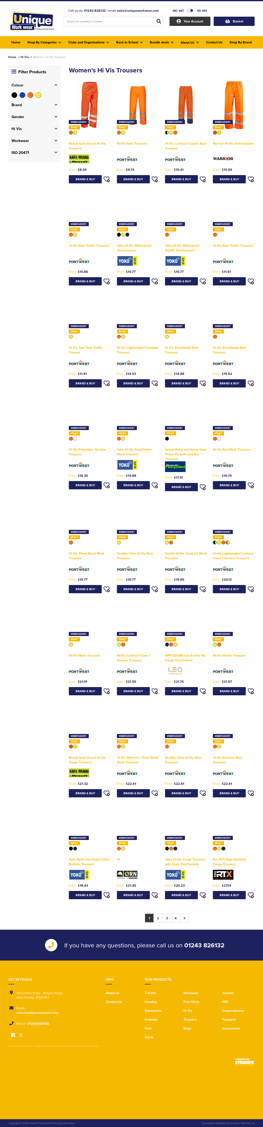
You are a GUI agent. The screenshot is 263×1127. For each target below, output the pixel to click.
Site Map (94, 1046)
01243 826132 (95, 10)
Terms (11, 1046)
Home (12, 57)
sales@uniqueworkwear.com (138, 10)
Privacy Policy (24, 1046)
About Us (113, 993)
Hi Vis (25, 57)
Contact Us (114, 1001)
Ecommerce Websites (214, 1123)
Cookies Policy (42, 1046)
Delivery (68, 1046)
